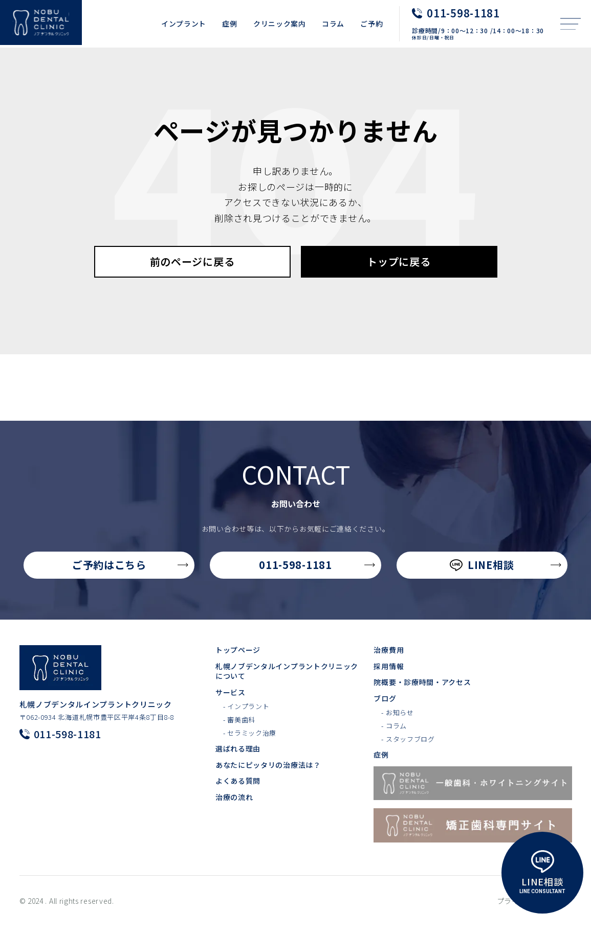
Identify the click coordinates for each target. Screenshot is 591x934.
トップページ (237, 662)
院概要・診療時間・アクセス (422, 694)
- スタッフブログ (407, 751)
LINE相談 (505, 576)
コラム (333, 24)
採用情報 (389, 679)
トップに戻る (398, 273)
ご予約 (371, 24)
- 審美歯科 (239, 732)
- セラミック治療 (249, 745)
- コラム (394, 738)
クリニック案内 (279, 24)
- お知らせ (397, 725)
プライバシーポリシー (534, 913)
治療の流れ (234, 809)
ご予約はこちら (130, 576)
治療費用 (389, 662)
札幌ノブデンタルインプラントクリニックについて (286, 684)
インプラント (183, 24)
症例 (229, 24)
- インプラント (246, 718)
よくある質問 (237, 793)
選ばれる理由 (237, 761)
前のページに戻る (192, 273)
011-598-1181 (317, 576)
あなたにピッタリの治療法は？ (268, 777)
